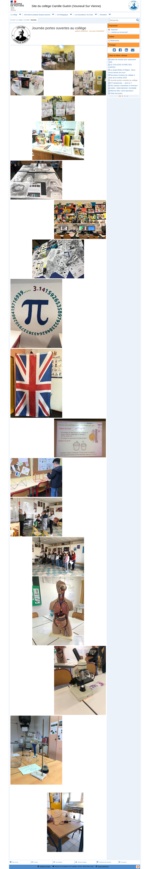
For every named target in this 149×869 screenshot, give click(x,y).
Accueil (12, 20)
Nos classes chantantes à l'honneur (124, 86)
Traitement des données (104, 862)
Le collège (14, 15)
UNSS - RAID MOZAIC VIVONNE (123, 88)
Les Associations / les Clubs (84, 15)
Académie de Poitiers (45, 866)
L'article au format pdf (119, 32)
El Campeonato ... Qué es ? (121, 83)
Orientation (103, 15)
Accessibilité (57, 862)
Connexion (122, 862)
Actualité (26, 20)
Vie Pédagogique (62, 15)
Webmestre (114, 41)
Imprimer (114, 30)
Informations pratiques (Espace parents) (37, 15)
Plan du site (13, 862)
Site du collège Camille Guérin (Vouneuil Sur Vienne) (66, 6)
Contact (34, 862)
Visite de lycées (116, 93)
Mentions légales (81, 862)
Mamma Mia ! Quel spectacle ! (122, 91)
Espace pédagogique (103, 866)
